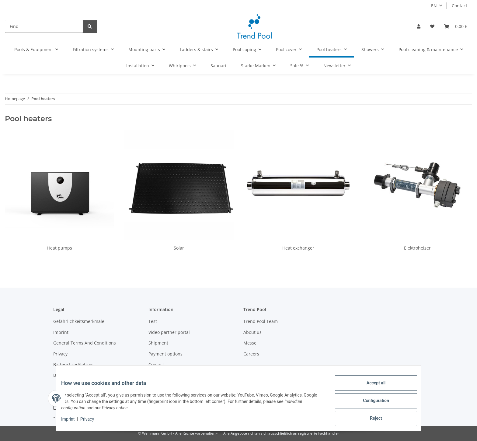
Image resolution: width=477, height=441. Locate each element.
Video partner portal (169, 332)
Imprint (72, 422)
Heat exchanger (298, 248)
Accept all (371, 387)
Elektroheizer (417, 248)
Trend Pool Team (260, 321)
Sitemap (156, 375)
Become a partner (71, 375)
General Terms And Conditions (84, 343)
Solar (179, 248)
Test (152, 321)
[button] (418, 26)
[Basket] (455, 26)
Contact (459, 6)
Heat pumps (59, 248)
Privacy (92, 422)
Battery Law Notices (73, 364)
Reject (371, 419)
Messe (249, 343)
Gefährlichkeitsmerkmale (78, 321)
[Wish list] (432, 26)
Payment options (165, 354)
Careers (251, 354)
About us (252, 332)
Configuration (371, 403)
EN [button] (434, 6)
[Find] (44, 26)
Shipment (158, 343)
